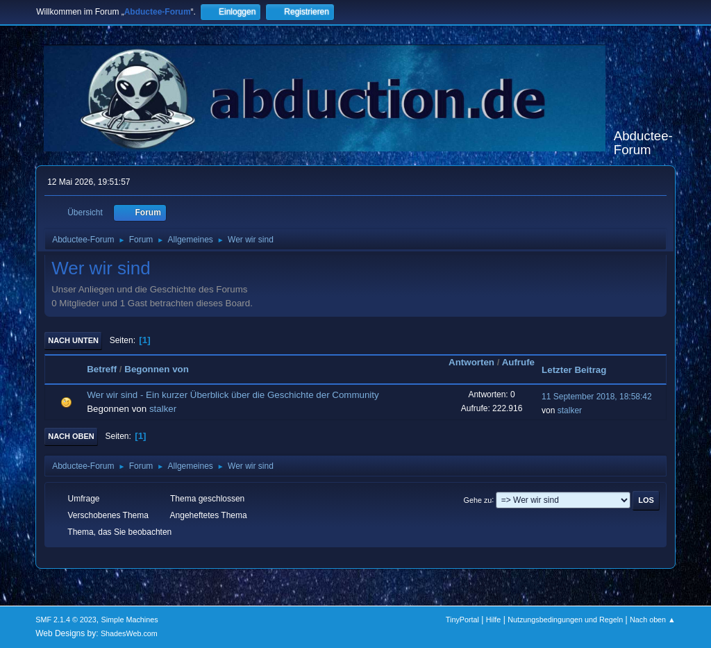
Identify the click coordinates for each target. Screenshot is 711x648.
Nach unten (73, 340)
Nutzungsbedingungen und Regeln (565, 619)
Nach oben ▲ (653, 619)
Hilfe (493, 619)
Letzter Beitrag (574, 370)
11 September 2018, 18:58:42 (597, 396)
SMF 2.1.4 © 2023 (66, 619)
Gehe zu (478, 499)
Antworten (471, 362)
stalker (162, 409)
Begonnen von (156, 369)
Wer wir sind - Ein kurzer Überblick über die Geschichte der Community (232, 395)
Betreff (102, 369)
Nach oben (71, 436)
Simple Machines (129, 619)
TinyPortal (462, 619)
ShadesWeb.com (129, 633)
